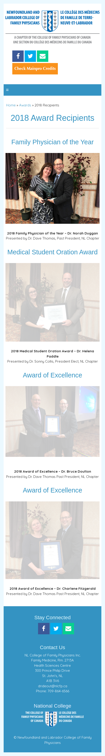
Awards (25, 105)
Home (11, 105)
